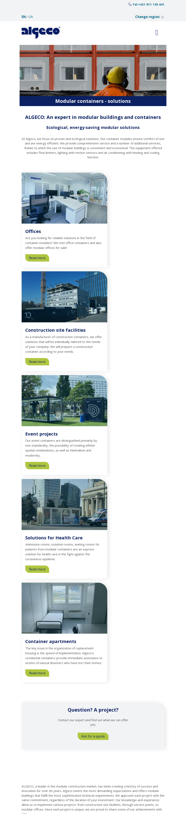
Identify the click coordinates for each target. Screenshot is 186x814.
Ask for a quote (93, 736)
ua (30, 16)
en (24, 16)
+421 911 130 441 (151, 4)
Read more (39, 258)
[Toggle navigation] (156, 32)
